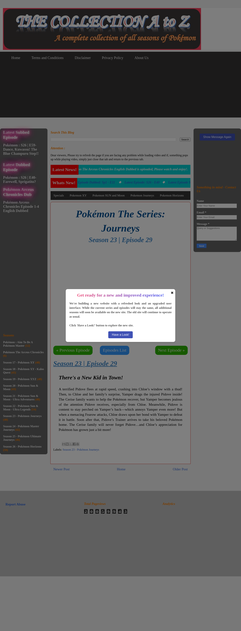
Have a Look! (120, 334)
